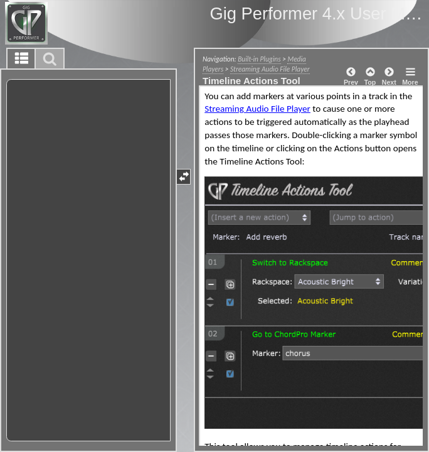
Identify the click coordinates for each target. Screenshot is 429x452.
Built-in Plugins (259, 59)
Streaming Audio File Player (270, 69)
